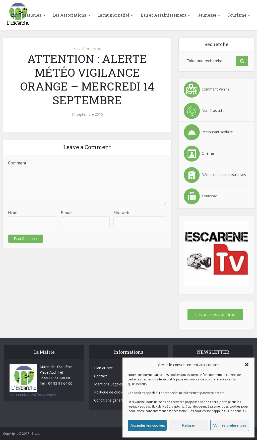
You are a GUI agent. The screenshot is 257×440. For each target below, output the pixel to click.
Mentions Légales (108, 384)
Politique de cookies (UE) (114, 392)
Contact (100, 376)
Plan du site (103, 368)
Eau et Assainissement (163, 15)
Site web (121, 212)
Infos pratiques (26, 15)
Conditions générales (111, 400)
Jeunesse (207, 15)
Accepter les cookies (148, 425)
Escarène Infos (87, 48)
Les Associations (69, 15)
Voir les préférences (229, 425)
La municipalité (113, 15)
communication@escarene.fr (33, 394)
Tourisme (237, 15)
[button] (246, 364)
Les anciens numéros (215, 314)
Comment (17, 163)
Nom (12, 212)
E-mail (66, 212)
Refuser (188, 425)
